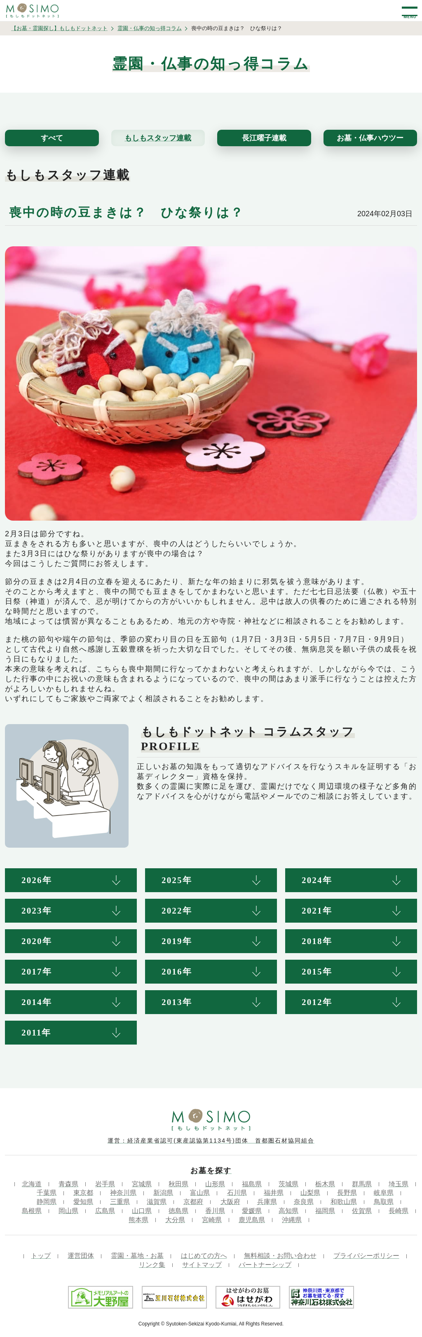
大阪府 (230, 1201)
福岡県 (325, 1210)
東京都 (83, 1192)
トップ (41, 1255)
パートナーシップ (265, 1264)
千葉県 (46, 1192)
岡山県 (68, 1210)
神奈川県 (123, 1192)
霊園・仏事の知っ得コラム (149, 28)
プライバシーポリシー (366, 1255)
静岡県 (46, 1201)
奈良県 (304, 1201)
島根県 (32, 1210)
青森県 (68, 1183)
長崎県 (398, 1210)
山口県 (142, 1210)
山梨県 (310, 1192)
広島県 (105, 1210)
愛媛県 (252, 1210)
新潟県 (163, 1192)
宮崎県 (212, 1219)
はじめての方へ (204, 1255)
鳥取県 (384, 1201)
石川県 (237, 1192)
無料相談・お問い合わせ (280, 1255)
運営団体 (81, 1255)
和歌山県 (344, 1201)
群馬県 (362, 1183)
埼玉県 (398, 1183)
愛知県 (83, 1201)
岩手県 (105, 1183)
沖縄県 (292, 1219)
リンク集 (152, 1264)
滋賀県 (156, 1201)
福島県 (252, 1183)
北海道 (32, 1183)
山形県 (215, 1183)
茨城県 (288, 1183)
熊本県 (138, 1219)
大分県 (175, 1219)
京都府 (193, 1201)
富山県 (200, 1192)
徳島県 (178, 1210)
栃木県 (325, 1183)
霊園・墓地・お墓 (137, 1255)
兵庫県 (267, 1201)
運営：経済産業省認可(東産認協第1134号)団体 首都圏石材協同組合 (211, 1140)
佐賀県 (362, 1210)
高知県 (288, 1210)
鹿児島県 (252, 1219)
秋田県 (178, 1183)
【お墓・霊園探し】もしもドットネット (59, 28)
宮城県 (142, 1183)
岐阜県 (384, 1192)
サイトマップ (202, 1264)
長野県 (347, 1192)
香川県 (215, 1210)
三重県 (120, 1201)
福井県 (274, 1192)
